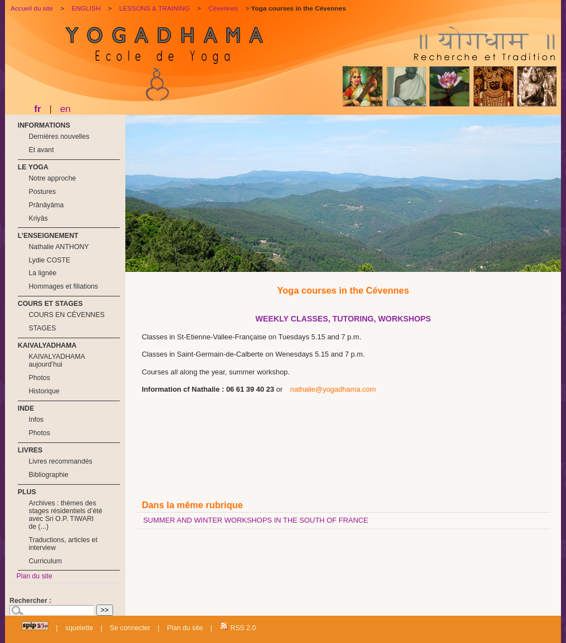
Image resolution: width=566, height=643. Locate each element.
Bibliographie (48, 475)
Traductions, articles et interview (62, 544)
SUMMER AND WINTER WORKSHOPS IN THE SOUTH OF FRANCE (255, 520)
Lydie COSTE (49, 260)
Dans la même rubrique (192, 505)
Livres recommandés (60, 461)
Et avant (40, 150)
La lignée (42, 273)
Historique (43, 391)
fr (37, 108)
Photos (39, 378)
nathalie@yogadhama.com (333, 389)
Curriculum (45, 561)
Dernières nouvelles (58, 136)
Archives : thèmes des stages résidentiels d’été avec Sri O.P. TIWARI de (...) (65, 514)
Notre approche (52, 178)
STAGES (42, 328)
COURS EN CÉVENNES (66, 315)
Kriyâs (37, 218)
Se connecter (130, 628)
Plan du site (34, 576)
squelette (79, 628)
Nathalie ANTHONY (58, 247)
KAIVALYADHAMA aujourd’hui (56, 360)
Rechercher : (30, 601)
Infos (35, 419)
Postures (42, 192)
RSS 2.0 (237, 626)
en (65, 108)
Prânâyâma (46, 205)
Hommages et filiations (63, 286)
